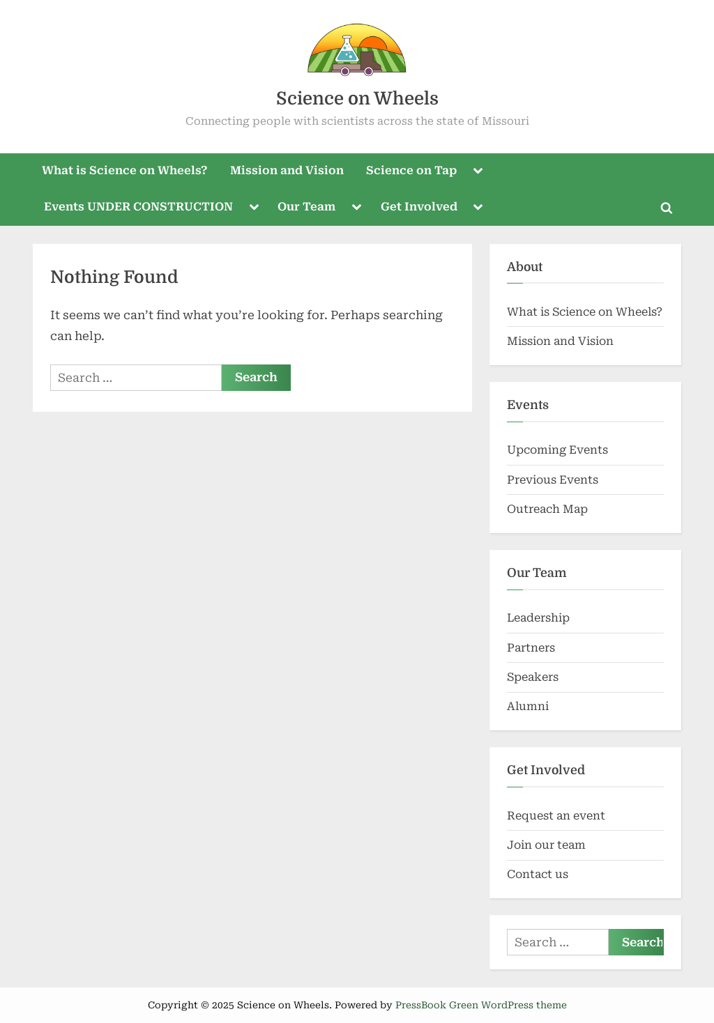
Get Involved (419, 206)
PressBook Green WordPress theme (481, 1004)
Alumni (528, 706)
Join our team (546, 845)
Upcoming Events (557, 449)
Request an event (556, 815)
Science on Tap (411, 170)
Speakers (533, 677)
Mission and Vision (287, 170)
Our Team (306, 206)
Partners (531, 647)
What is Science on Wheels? (125, 170)
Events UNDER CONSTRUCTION (138, 206)
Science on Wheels (357, 99)
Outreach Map (547, 509)
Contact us (537, 874)
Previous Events (552, 479)
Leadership (538, 617)
